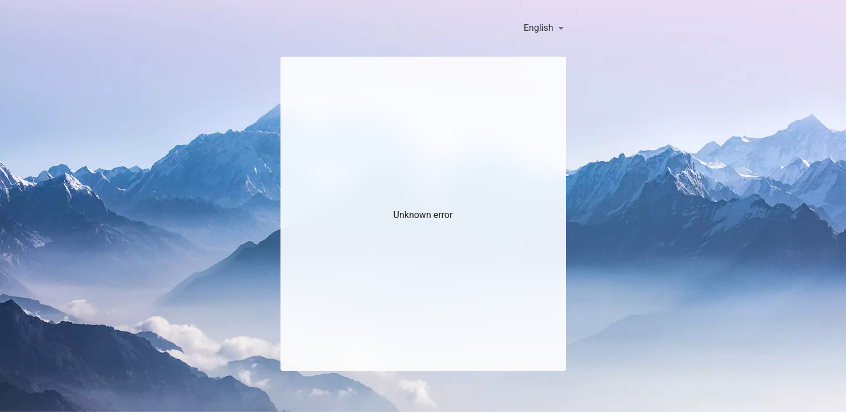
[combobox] (544, 28)
